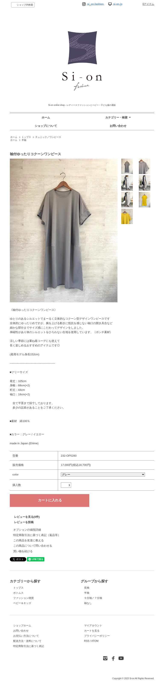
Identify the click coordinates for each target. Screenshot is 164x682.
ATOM (95, 640)
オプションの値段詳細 (27, 529)
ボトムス (18, 592)
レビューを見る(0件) (27, 516)
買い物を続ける (23, 551)
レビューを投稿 (24, 522)
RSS (86, 640)
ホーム (46, 117)
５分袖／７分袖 (93, 597)
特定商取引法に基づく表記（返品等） (36, 535)
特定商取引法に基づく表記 (28, 646)
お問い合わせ (118, 125)
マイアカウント (93, 625)
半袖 (24, 140)
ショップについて (46, 125)
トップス (26, 137)
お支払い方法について (26, 635)
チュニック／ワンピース (48, 137)
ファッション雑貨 (23, 597)
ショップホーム (22, 625)
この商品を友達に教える (28, 540)
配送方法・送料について (27, 640)
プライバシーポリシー (97, 635)
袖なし (88, 603)
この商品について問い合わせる (32, 545)
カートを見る (92, 630)
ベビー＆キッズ (22, 603)
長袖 (86, 587)
